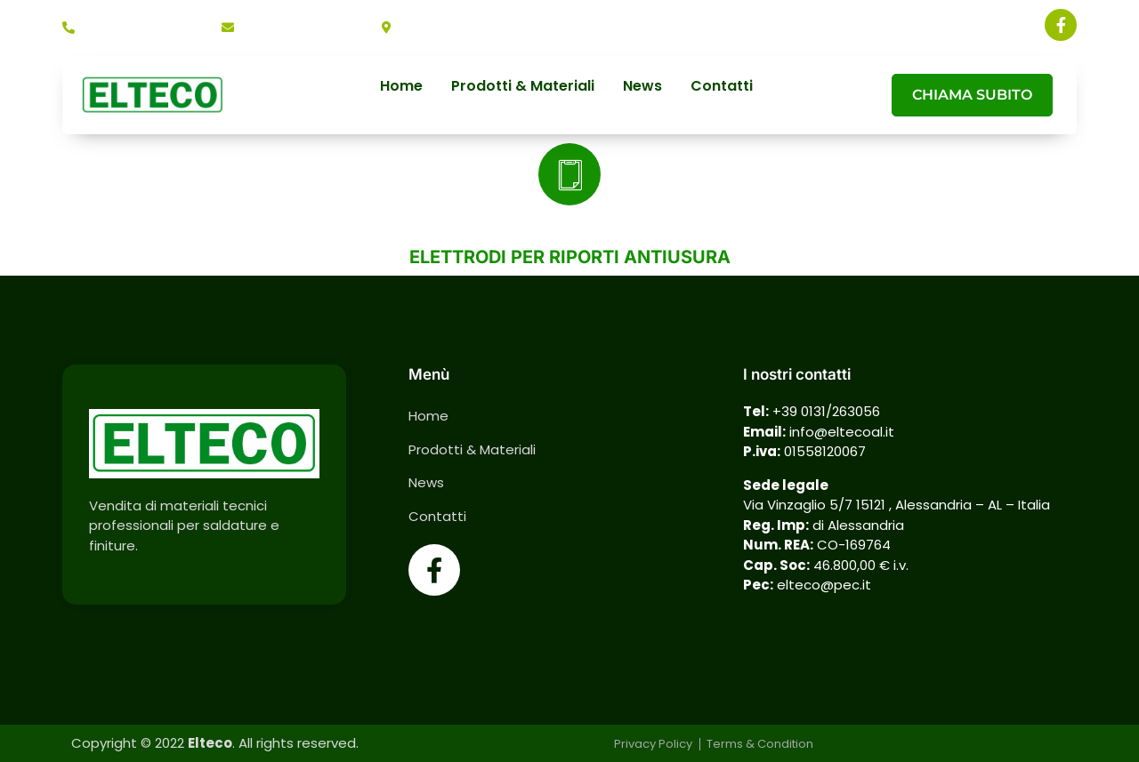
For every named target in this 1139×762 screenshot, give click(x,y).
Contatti (722, 86)
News (642, 86)
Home (401, 86)
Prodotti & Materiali (522, 86)
